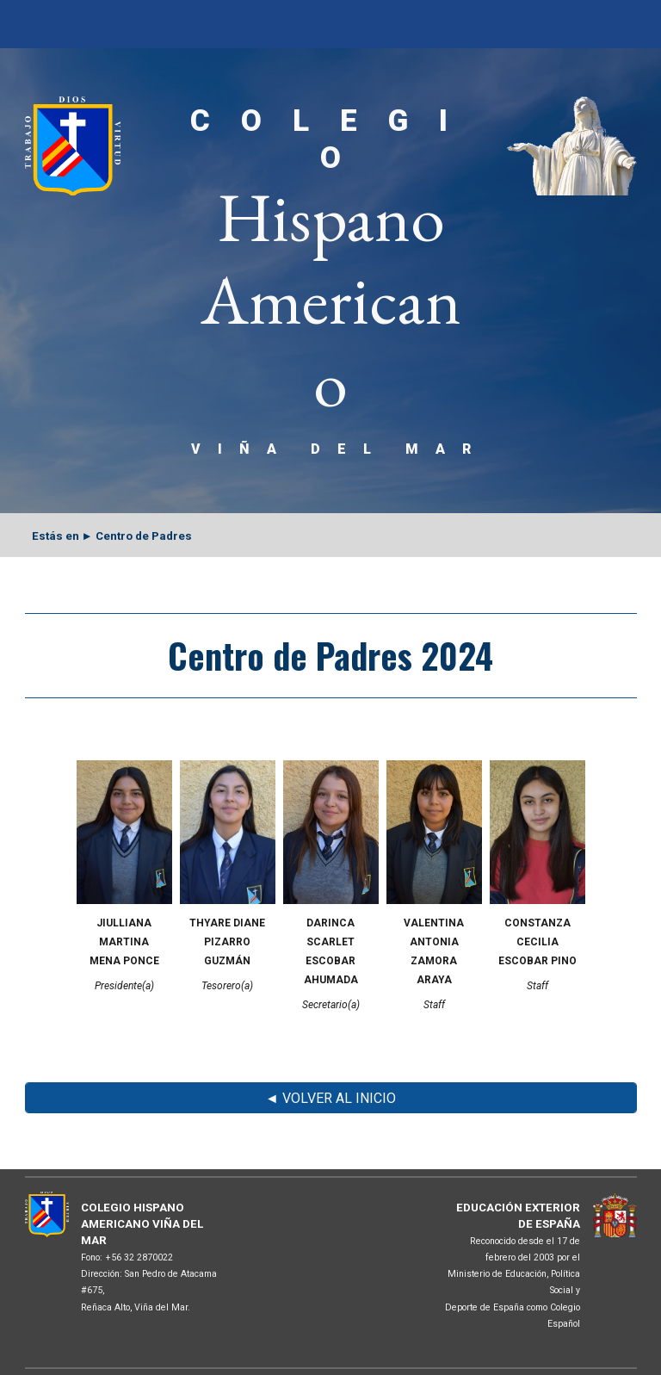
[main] (331, 280)
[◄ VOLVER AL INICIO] (331, 1098)
